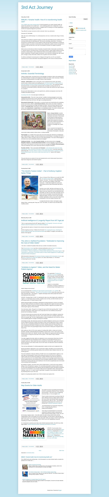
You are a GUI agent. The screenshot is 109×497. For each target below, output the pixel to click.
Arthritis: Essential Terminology (32, 73)
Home (40, 450)
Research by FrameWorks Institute (43, 292)
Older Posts (61, 450)
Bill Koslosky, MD (81, 28)
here (59, 393)
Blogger (59, 490)
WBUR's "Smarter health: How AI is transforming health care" (36, 457)
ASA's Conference (30, 257)
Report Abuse (72, 60)
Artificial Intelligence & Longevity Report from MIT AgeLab (42, 220)
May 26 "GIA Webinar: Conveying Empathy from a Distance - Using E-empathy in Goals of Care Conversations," (41, 250)
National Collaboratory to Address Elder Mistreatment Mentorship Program (45, 251)
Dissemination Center (28, 248)
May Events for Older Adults (31, 385)
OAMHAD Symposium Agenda (55, 403)
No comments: (31, 66)
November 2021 (72, 70)
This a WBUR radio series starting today (30, 24)
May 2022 (71, 66)
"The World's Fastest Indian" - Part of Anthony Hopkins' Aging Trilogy (42, 472)
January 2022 (71, 69)
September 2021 (72, 73)
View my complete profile (81, 30)
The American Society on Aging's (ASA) (48, 256)
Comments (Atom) (30, 452)
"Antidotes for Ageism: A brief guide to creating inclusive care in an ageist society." (55, 280)
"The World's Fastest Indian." (47, 178)
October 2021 (71, 72)
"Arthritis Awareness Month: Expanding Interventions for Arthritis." (41, 424)
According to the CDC (26, 94)
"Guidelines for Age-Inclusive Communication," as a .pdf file (45, 290)
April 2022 (71, 67)
